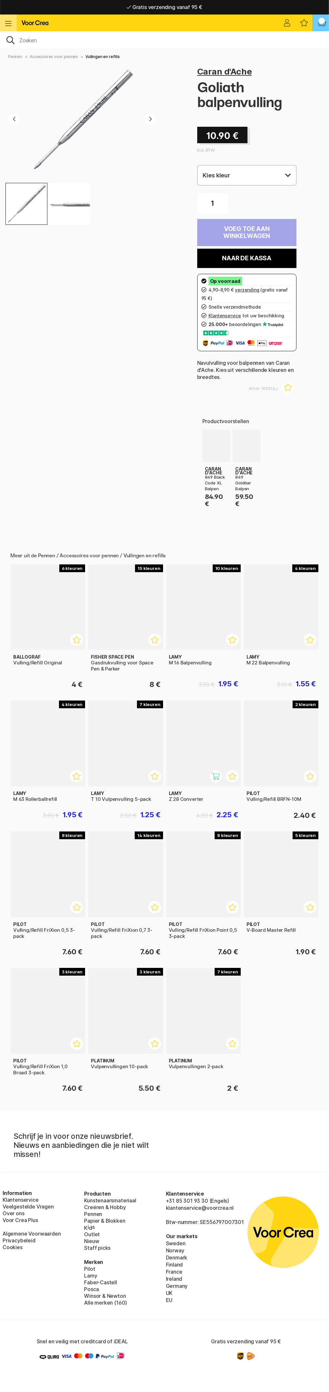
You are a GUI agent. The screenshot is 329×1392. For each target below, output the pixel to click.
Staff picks (97, 1248)
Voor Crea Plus (20, 1220)
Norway (175, 1250)
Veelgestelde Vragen (28, 1206)
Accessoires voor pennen (54, 56)
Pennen (15, 56)
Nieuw (91, 1241)
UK (169, 1293)
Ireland (174, 1279)
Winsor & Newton (105, 1296)
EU (169, 1300)
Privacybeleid (19, 1240)
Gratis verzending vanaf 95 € (164, 7)
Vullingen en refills (102, 56)
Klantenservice (21, 1200)
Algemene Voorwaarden (32, 1233)
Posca (91, 1289)
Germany (177, 1286)
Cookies (13, 1247)
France (174, 1271)
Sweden (176, 1243)
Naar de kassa (246, 258)
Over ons (13, 1213)
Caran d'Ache (224, 71)
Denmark (177, 1257)
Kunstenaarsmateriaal (110, 1200)
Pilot (89, 1269)
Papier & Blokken (104, 1221)
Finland (174, 1264)
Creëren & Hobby (105, 1207)
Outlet (92, 1234)
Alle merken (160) (105, 1302)
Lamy (90, 1275)
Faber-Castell (100, 1282)
